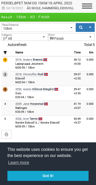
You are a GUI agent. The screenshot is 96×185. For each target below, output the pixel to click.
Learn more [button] (18, 162)
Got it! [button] (47, 176)
